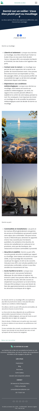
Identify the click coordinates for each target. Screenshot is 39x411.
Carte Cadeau (19, 373)
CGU (16, 408)
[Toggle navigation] (36, 3)
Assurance (19, 369)
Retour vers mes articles (8, 340)
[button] (14, 401)
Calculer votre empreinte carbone (19, 376)
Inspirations (19, 363)
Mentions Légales (32, 406)
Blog (19, 366)
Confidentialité (23, 406)
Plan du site (21, 408)
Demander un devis (20, 3)
